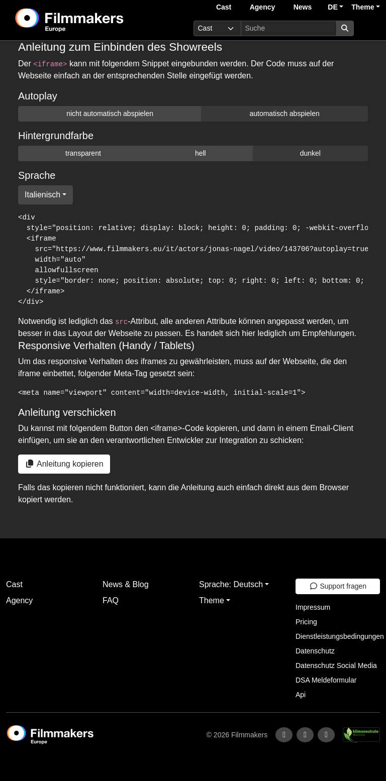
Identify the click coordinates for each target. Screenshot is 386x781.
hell (200, 153)
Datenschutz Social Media (336, 665)
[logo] (94, 20)
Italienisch (42, 194)
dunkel (310, 153)
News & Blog (126, 584)
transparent (83, 153)
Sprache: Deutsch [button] (231, 584)
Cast (223, 7)
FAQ (111, 600)
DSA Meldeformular (326, 680)
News (303, 7)
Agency (262, 7)
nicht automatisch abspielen (109, 113)
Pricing (306, 622)
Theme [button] (362, 7)
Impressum (313, 607)
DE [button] (332, 7)
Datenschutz (315, 651)
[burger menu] (369, 28)
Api (301, 695)
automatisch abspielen (284, 113)
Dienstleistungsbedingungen (340, 636)
